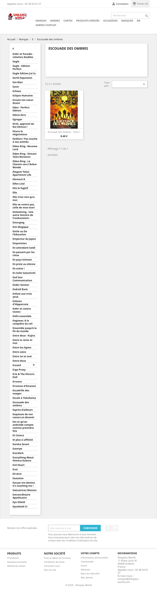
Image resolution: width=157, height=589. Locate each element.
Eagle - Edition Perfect (21, 67)
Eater (16, 86)
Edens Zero (19, 115)
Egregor (17, 119)
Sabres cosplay (46, 25)
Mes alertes (87, 577)
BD (138, 20)
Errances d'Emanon (24, 386)
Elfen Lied (19, 183)
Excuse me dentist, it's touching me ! (24, 484)
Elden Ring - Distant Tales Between (24, 155)
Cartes (68, 20)
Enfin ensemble (22, 316)
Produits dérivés (88, 20)
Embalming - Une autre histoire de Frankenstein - (23, 215)
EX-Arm (17, 473)
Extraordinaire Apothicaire (21, 496)
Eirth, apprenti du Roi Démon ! (23, 125)
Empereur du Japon (24, 238)
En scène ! (19, 268)
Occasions (110, 20)
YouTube (115, 528)
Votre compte (90, 553)
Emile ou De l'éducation (20, 233)
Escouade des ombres (21, 404)
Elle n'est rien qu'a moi (24, 198)
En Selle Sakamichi (24, 273)
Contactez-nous (52, 565)
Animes (55, 20)
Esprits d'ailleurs (23, 409)
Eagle (16, 61)
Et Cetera (18, 435)
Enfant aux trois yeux (22, 295)
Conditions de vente (54, 561)
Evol (15, 469)
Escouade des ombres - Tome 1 (64, 131)
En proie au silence (24, 264)
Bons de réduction (90, 573)
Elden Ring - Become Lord (25, 148)
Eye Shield (19, 502)
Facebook (109, 528)
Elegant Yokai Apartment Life (22, 173)
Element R (19, 179)
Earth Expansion (22, 77)
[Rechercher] (130, 15)
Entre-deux (19, 360)
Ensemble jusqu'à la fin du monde (25, 330)
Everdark (18, 453)
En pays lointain (22, 259)
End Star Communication (22, 279)
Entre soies (19, 352)
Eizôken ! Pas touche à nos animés (25, 140)
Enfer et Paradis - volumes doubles (23, 55)
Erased (17, 365)
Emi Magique (21, 227)
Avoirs (84, 565)
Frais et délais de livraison (57, 557)
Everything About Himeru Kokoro (23, 459)
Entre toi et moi (22, 356)
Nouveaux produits (17, 561)
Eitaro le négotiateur (20, 133)
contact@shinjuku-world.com (128, 580)
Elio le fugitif (20, 188)
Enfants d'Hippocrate (20, 303)
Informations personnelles (94, 557)
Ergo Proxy (19, 369)
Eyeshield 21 (20, 506)
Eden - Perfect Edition (21, 109)
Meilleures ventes (16, 565)
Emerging (18, 222)
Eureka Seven (21, 444)
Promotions (13, 557)
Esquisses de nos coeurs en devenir (23, 416)
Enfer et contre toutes (22, 310)
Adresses (85, 569)
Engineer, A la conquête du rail (23, 322)
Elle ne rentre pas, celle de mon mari (24, 206)
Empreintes (20, 243)
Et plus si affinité (23, 439)
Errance (17, 381)
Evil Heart (19, 465)
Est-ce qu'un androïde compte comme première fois (23, 426)
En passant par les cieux (24, 254)
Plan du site (50, 569)
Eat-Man (18, 82)
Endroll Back (20, 289)
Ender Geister (21, 284)
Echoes (17, 91)
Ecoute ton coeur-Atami (23, 101)
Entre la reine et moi (22, 341)
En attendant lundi (24, 247)
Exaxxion (18, 478)
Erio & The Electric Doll (23, 375)
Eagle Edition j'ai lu (24, 73)
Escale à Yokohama (24, 398)
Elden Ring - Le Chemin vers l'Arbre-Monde (25, 164)
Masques (127, 20)
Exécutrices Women (24, 490)
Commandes (87, 561)
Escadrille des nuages (21, 392)
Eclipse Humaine (23, 95)
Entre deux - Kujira (24, 335)
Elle (15, 192)
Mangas (41, 20)
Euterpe (17, 448)
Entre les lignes (22, 347)
